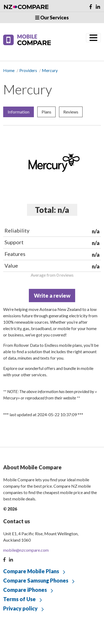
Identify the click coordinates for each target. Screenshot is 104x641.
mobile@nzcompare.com (26, 550)
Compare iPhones (25, 590)
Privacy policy (20, 608)
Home (9, 70)
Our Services (52, 17)
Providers (28, 70)
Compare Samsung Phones (35, 580)
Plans (46, 111)
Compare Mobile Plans (31, 571)
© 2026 (10, 508)
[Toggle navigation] (93, 37)
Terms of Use (19, 599)
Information (18, 111)
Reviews (70, 111)
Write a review (52, 295)
